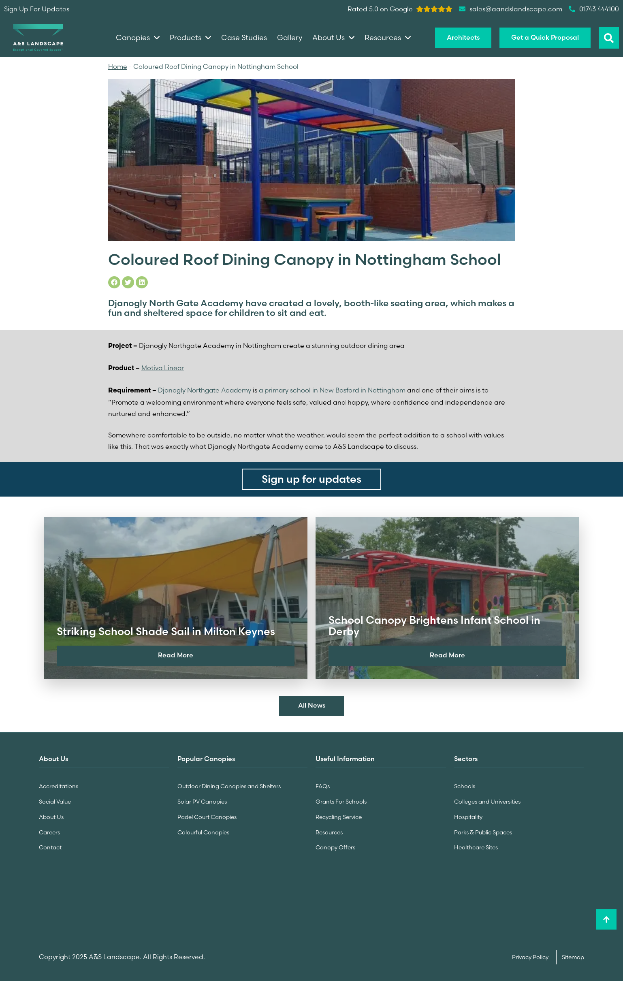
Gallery (289, 37)
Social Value (55, 800)
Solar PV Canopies (202, 800)
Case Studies (244, 37)
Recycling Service (339, 815)
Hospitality (468, 815)
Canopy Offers (335, 845)
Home (117, 66)
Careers (49, 830)
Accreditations (58, 785)
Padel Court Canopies (207, 815)
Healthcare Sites (476, 845)
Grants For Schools (341, 800)
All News (311, 705)
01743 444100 (594, 9)
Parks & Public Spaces (483, 830)
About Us (51, 815)
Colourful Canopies (203, 830)
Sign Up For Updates (36, 9)
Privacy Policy (531, 955)
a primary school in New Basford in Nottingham (335, 390)
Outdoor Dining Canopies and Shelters (229, 785)
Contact (50, 845)
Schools (464, 785)
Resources (329, 830)
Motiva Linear (163, 367)
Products (190, 37)
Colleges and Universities (487, 800)
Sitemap (573, 955)
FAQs (323, 785)
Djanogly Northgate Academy (205, 390)
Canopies (138, 37)
